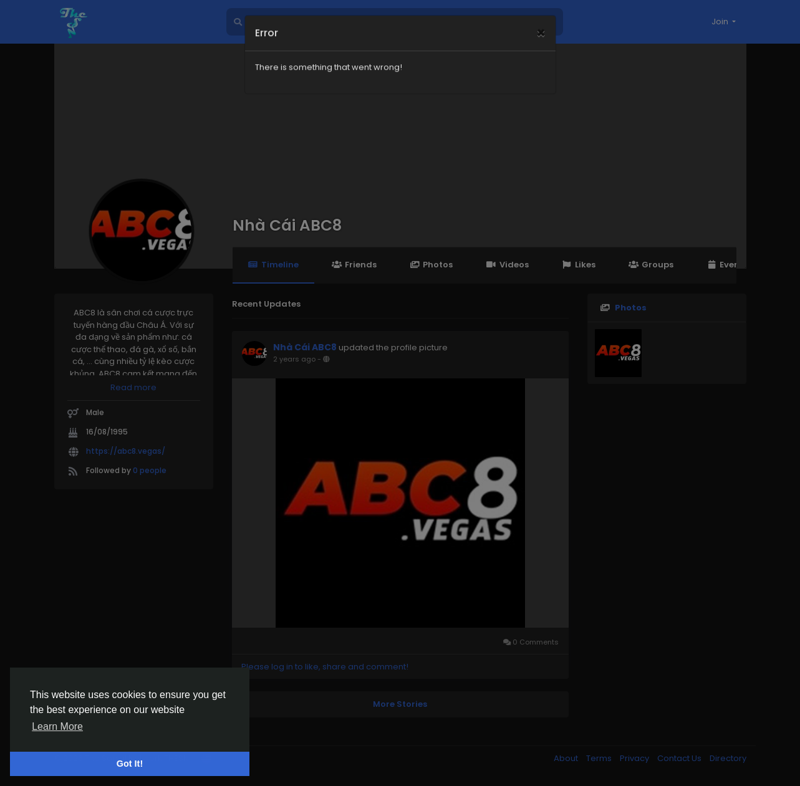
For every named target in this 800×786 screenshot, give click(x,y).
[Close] (541, 19)
